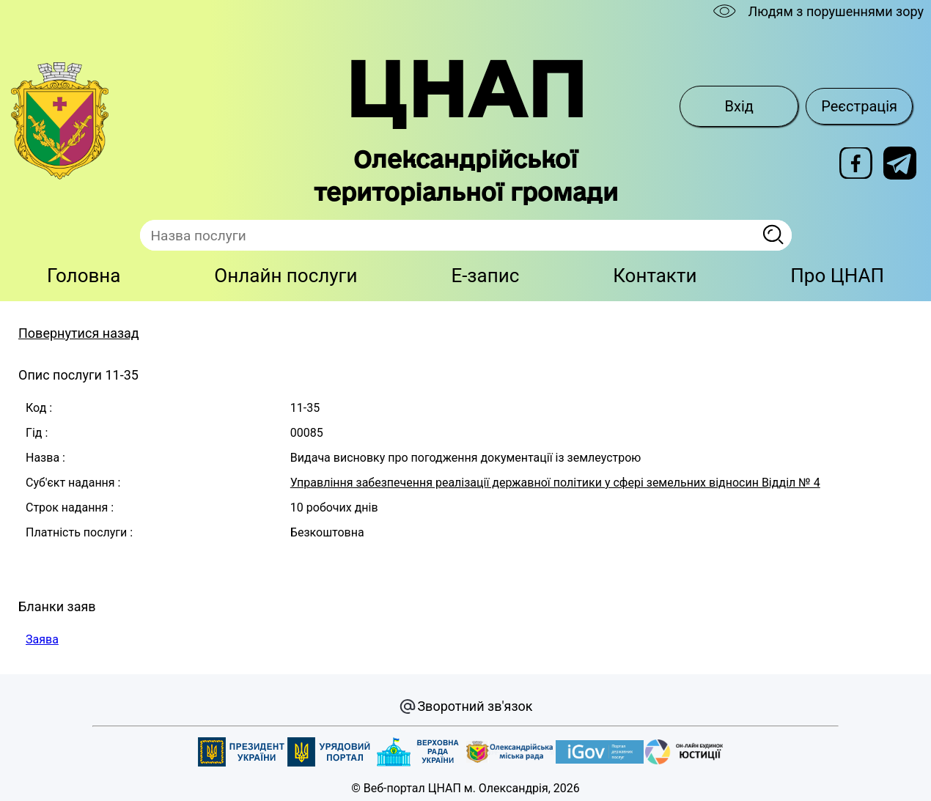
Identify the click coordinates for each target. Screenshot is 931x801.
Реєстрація (859, 106)
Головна (84, 276)
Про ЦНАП (837, 276)
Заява (42, 639)
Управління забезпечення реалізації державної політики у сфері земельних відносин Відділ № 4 (555, 483)
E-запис (485, 276)
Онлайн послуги (285, 276)
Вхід (739, 106)
